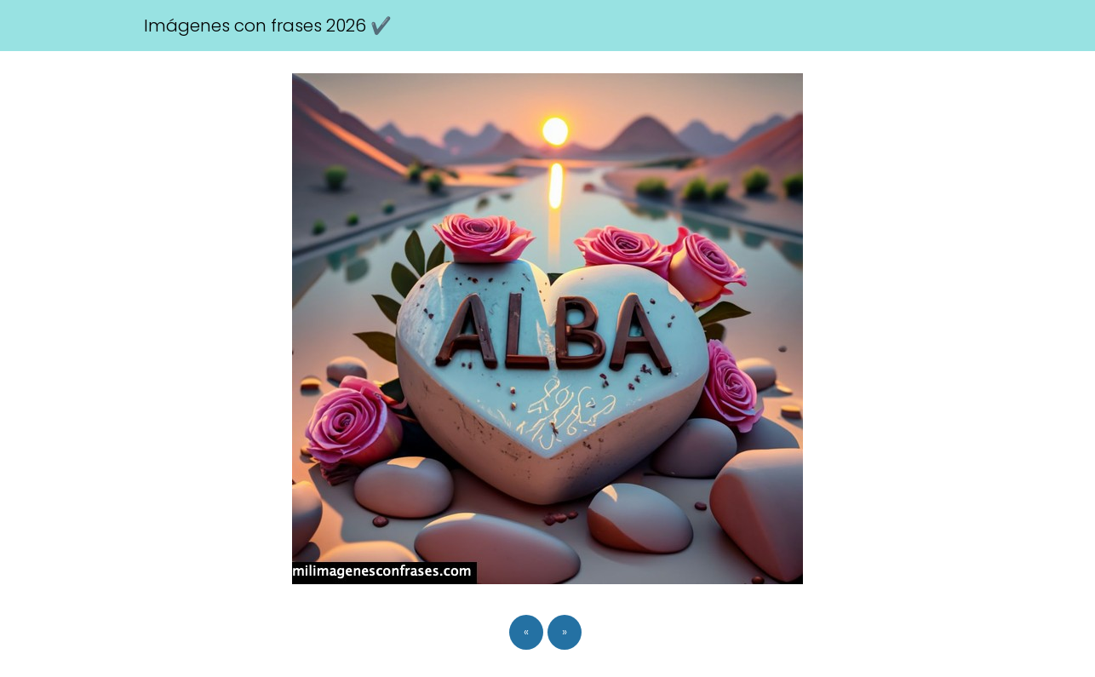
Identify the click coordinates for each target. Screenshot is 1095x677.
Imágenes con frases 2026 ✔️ (268, 25)
